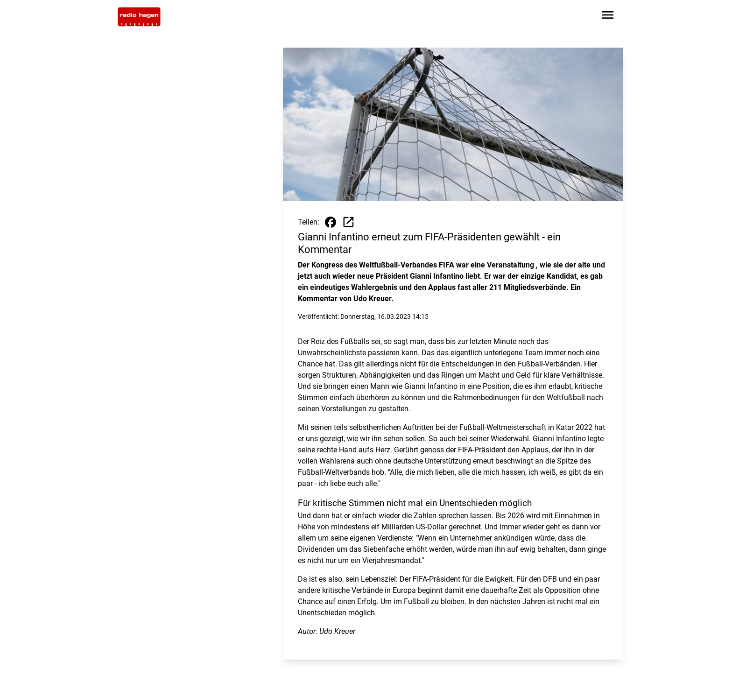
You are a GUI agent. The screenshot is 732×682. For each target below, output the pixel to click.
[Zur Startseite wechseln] (139, 17)
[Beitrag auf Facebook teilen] (330, 222)
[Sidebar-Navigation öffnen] (607, 16)
